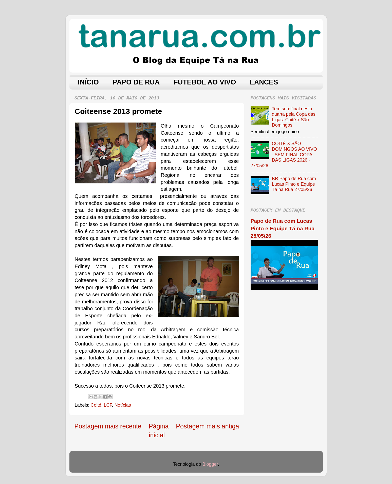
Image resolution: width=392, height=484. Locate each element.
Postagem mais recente (108, 426)
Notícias (123, 405)
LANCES (264, 82)
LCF (108, 405)
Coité (96, 405)
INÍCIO (88, 82)
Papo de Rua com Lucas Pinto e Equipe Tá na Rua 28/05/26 (283, 228)
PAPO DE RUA (136, 82)
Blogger (210, 464)
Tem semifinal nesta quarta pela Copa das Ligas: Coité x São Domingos (293, 117)
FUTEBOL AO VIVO (205, 82)
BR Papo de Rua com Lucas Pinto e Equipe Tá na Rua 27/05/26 (294, 184)
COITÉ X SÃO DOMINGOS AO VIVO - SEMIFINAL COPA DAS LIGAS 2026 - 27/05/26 (284, 154)
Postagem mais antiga (207, 426)
